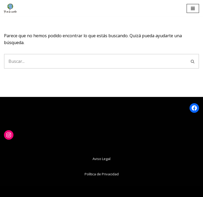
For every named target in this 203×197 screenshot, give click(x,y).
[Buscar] (95, 61)
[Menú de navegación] (193, 8)
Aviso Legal (101, 158)
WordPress (128, 191)
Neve (69, 191)
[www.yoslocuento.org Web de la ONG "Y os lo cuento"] (10, 8)
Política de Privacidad (102, 174)
